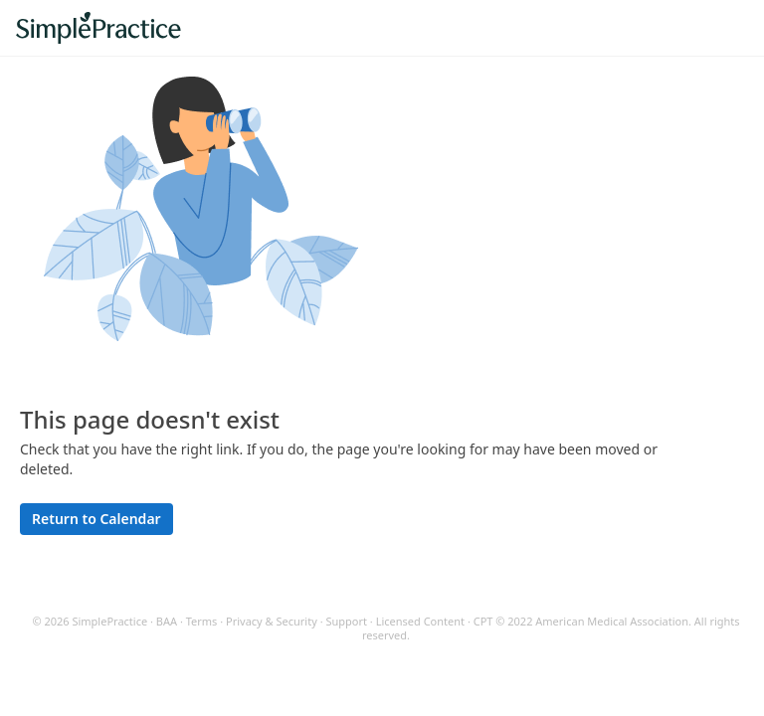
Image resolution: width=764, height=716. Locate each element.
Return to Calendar (96, 518)
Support (346, 621)
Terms (202, 621)
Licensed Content (420, 621)
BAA (166, 621)
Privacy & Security (271, 621)
